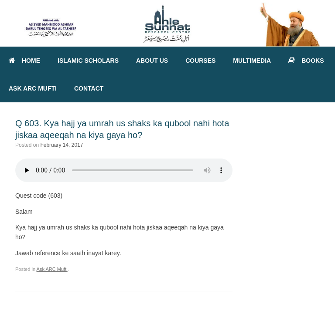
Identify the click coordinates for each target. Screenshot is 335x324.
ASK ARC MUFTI (33, 88)
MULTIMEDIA (252, 60)
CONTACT (88, 88)
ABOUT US (152, 60)
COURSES (200, 60)
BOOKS (306, 60)
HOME (24, 60)
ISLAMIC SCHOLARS (88, 60)
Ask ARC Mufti (52, 269)
